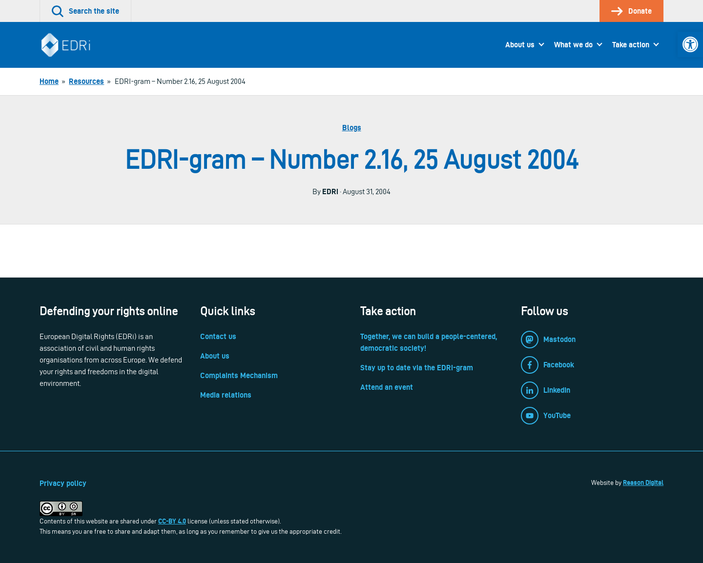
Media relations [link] (225, 395)
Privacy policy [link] (63, 483)
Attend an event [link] (386, 387)
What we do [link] (573, 44)
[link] (690, 44)
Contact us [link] (218, 336)
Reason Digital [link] (643, 482)
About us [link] (520, 44)
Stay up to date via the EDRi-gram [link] (416, 367)
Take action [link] (630, 44)
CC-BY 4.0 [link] (172, 521)
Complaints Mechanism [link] (239, 375)
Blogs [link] (351, 127)
